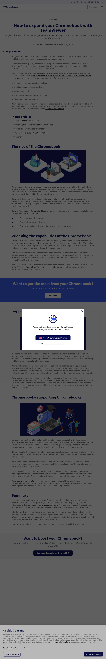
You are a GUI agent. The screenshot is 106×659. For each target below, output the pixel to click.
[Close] (82, 311)
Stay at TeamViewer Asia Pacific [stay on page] (53, 344)
